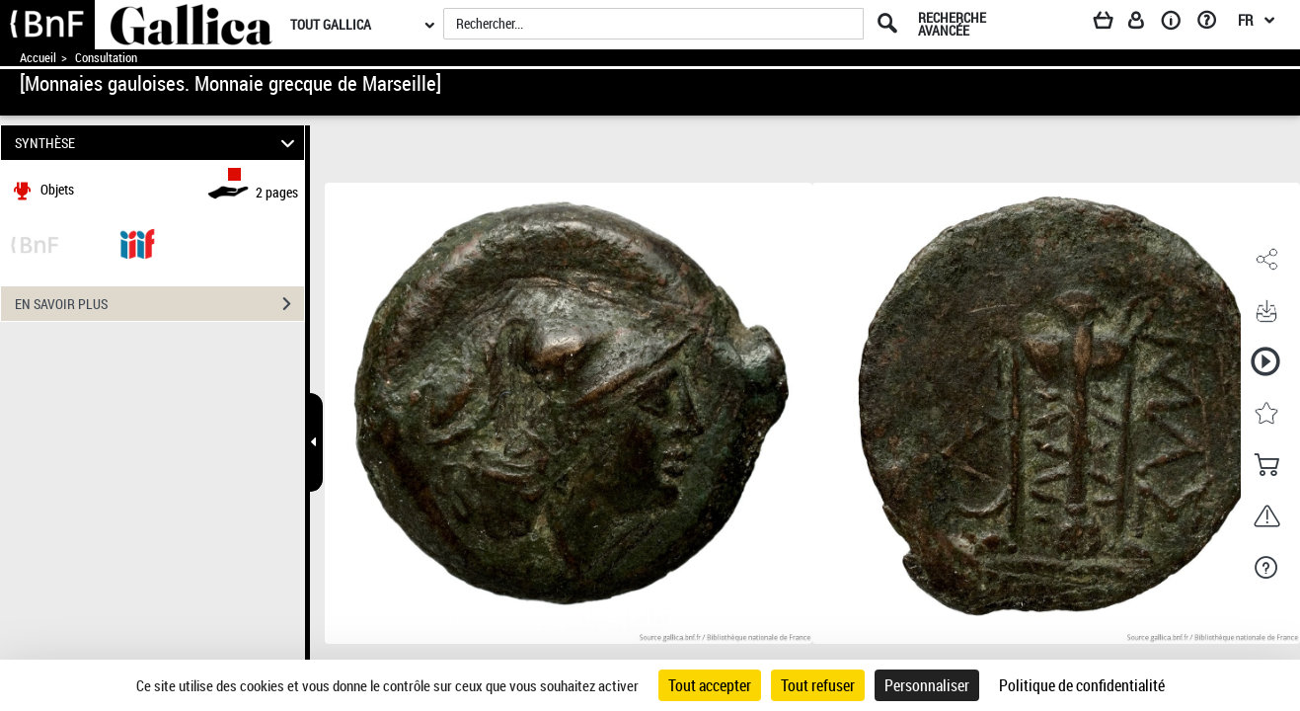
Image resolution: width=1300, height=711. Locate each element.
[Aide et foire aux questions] (1213, 24)
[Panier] (1112, 24)
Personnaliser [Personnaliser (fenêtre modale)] (926, 685)
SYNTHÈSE (158, 142)
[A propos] (1177, 24)
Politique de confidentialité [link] (1082, 685)
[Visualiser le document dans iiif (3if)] (137, 242)
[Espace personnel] (1145, 24)
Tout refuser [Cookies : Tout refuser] (818, 685)
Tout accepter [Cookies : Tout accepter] (709, 685)
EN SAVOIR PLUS (159, 304)
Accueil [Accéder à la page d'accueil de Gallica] (38, 57)
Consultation (106, 57)
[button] (1265, 259)
